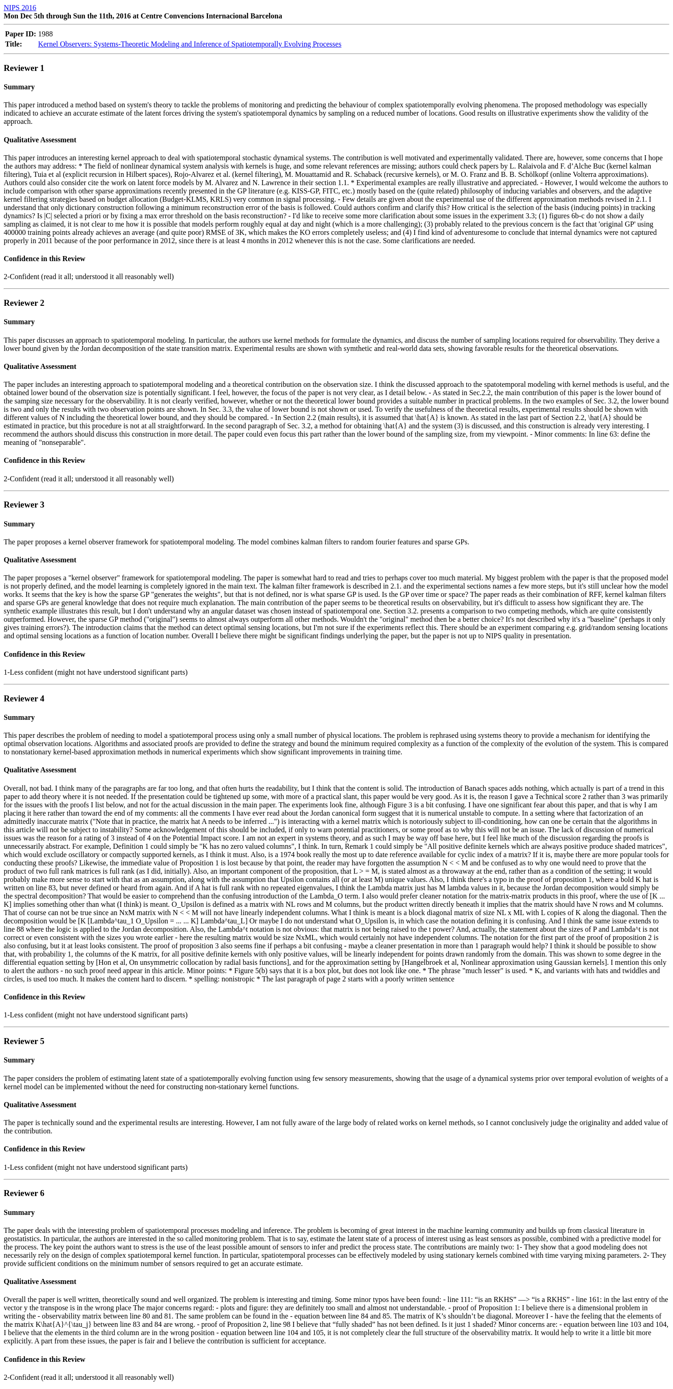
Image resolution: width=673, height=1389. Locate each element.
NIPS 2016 (20, 8)
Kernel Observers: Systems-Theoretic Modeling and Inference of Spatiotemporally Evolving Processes (190, 44)
